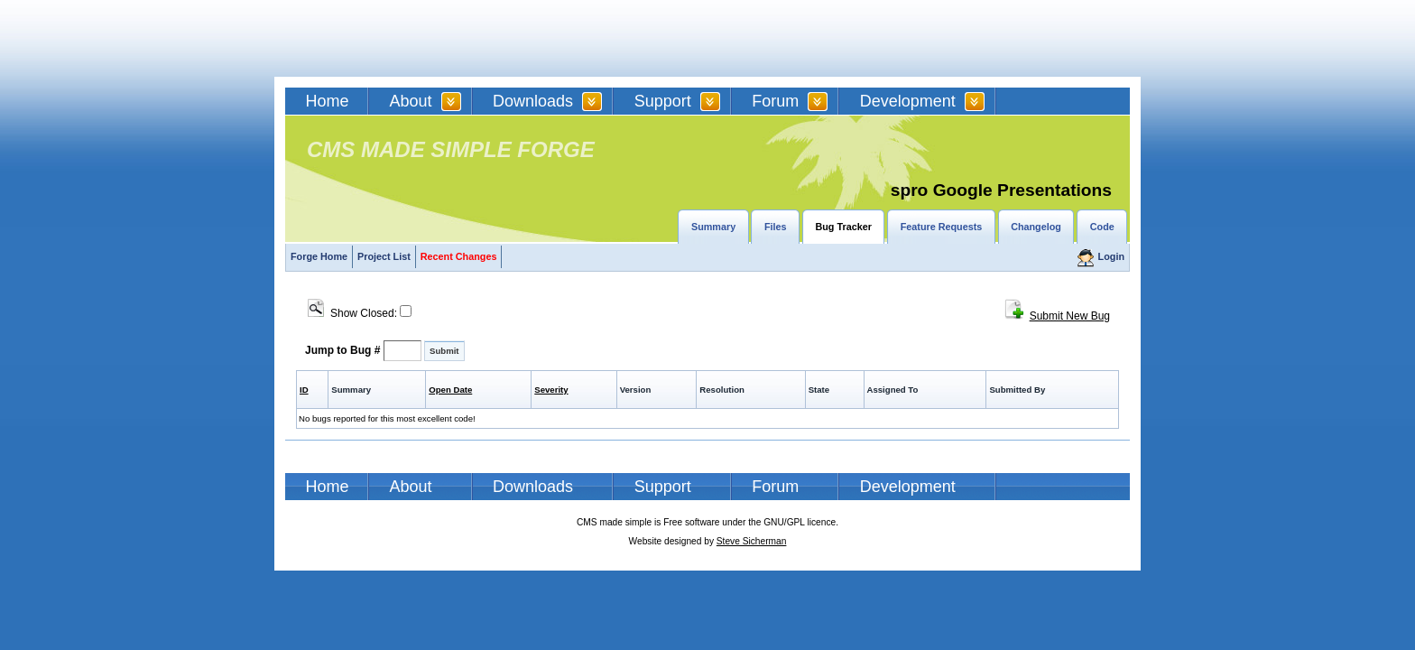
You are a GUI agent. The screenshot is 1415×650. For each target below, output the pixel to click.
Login (1111, 256)
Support (662, 101)
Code (1102, 226)
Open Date (450, 390)
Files (775, 226)
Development (908, 101)
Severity (551, 390)
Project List (384, 256)
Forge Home (319, 256)
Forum (775, 101)
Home (327, 101)
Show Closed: (360, 313)
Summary (713, 226)
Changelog (1036, 226)
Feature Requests (942, 226)
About (411, 101)
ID (304, 390)
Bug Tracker (843, 226)
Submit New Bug (1070, 316)
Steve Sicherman (752, 541)
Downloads (533, 101)
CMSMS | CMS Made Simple (414, 38)
